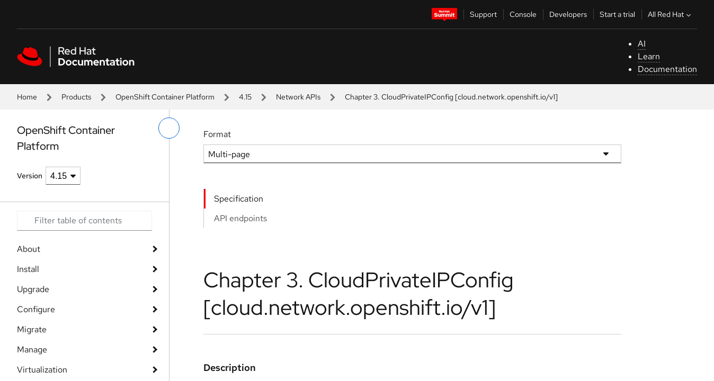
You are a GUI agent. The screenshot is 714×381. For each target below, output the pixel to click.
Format (217, 134)
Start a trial (617, 14)
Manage (32, 349)
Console (523, 14)
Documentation (667, 69)
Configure (36, 309)
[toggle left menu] (169, 128)
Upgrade (33, 289)
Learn (649, 56)
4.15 (245, 97)
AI (642, 43)
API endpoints (240, 218)
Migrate (32, 329)
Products (76, 97)
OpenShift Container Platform (165, 97)
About (28, 249)
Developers (568, 14)
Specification (238, 198)
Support (483, 14)
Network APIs (298, 97)
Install (28, 269)
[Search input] (84, 221)
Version (29, 175)
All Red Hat (670, 14)
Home (27, 97)
